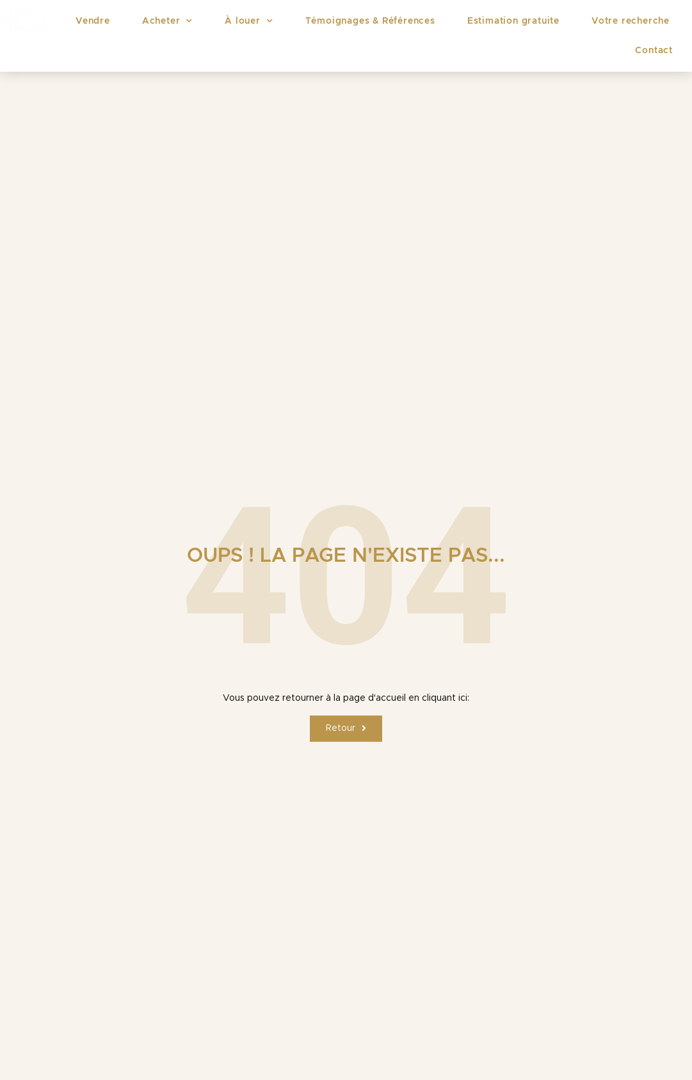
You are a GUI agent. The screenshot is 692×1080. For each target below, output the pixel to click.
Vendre (93, 21)
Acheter (167, 21)
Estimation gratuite (513, 21)
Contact (654, 50)
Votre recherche (630, 21)
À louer (249, 21)
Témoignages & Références (370, 21)
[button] (346, 729)
